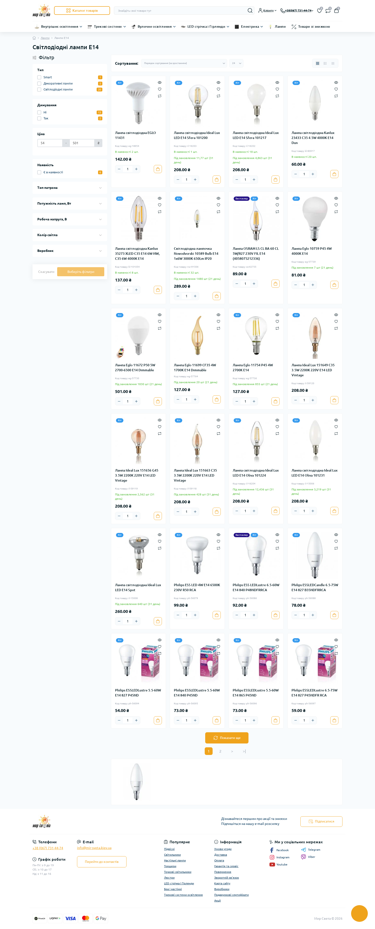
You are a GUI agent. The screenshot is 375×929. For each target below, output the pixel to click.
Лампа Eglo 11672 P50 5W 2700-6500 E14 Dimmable (135, 367)
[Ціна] (50, 143)
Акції (217, 900)
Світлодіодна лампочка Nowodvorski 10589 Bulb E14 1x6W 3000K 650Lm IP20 (196, 253)
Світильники (172, 854)
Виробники (221, 889)
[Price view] (333, 63)
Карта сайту (222, 883)
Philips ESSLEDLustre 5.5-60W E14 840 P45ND (197, 692)
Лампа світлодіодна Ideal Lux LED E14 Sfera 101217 (256, 135)
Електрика (250, 26)
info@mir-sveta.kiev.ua (94, 848)
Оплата (219, 860)
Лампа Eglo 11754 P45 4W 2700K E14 (253, 367)
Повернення (222, 871)
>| (244, 751)
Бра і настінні (173, 889)
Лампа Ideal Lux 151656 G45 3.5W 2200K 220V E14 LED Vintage (136, 475)
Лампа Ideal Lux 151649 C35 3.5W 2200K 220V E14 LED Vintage (313, 370)
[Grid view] (317, 63)
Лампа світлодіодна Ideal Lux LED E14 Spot (138, 587)
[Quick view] (159, 82)
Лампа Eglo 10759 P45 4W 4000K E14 (312, 251)
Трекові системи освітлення (183, 894)
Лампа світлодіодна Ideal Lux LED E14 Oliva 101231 (314, 472)
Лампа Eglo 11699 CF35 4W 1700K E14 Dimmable (195, 367)
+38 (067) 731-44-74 (48, 848)
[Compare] (159, 96)
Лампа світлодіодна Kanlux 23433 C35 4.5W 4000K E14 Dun (313, 138)
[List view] (325, 63)
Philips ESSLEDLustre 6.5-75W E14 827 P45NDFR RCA (314, 692)
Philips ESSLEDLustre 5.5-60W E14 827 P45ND (138, 692)
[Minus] (119, 169)
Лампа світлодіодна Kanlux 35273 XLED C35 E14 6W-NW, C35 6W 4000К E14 (137, 253)
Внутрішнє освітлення (59, 26)
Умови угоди (223, 848)
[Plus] (136, 169)
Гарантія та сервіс (226, 866)
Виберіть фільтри (80, 272)
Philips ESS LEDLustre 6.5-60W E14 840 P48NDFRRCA (256, 587)
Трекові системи (108, 26)
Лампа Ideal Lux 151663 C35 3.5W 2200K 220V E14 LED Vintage (195, 475)
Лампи (280, 26)
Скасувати (46, 272)
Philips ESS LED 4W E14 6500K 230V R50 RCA (197, 587)
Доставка (220, 854)
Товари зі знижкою (314, 26)
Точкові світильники (177, 871)
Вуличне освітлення (155, 26)
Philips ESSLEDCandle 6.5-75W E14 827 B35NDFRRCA (315, 587)
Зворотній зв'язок (226, 877)
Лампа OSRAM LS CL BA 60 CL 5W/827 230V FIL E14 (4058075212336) (256, 253)
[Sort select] (184, 63)
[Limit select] (236, 63)
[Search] (250, 10)
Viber (308, 857)
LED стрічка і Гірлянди (206, 26)
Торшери (170, 866)
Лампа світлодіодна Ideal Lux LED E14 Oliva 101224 (256, 472)
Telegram (310, 850)
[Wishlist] (159, 89)
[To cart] (158, 169)
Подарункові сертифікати (231, 894)
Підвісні (169, 848)
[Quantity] (127, 169)
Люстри (169, 877)
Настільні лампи (175, 860)
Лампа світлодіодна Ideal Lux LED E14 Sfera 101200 (197, 135)
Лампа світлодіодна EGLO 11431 (135, 135)
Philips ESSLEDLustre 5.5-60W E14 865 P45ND (256, 692)
